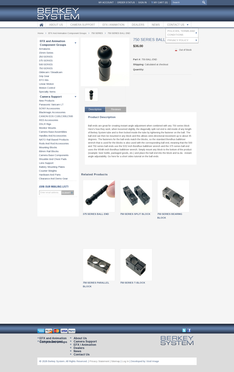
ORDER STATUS (126, 2)
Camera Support (51, 96)
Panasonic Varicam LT (51, 104)
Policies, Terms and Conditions (181, 33)
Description (95, 109)
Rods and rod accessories (54, 143)
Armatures (44, 49)
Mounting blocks (48, 147)
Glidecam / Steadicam (50, 72)
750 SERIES (46, 68)
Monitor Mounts (47, 128)
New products (46, 100)
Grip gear (44, 76)
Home (40, 33)
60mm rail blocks (49, 151)
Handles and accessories (52, 135)
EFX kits (44, 80)
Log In (125, 361)
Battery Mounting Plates (52, 167)
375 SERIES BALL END (96, 214)
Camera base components (54, 155)
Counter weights (48, 171)
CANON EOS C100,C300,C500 (56, 116)
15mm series (46, 52)
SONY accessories (49, 108)
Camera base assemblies (53, 132)
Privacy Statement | (100, 361)
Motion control (47, 88)
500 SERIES (46, 64)
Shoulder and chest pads (53, 159)
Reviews (116, 109)
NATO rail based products (54, 139)
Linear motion (46, 84)
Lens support (46, 163)
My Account (106, 2)
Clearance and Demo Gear (53, 178)
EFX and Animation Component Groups (53, 43)
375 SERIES (46, 60)
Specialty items (47, 91)
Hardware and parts (50, 174)
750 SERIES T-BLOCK (132, 282)
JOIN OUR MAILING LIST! (53, 186)
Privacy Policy (177, 40)
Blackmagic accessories (52, 112)
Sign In (142, 2)
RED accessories (48, 120)
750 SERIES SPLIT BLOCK (135, 214)
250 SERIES (46, 56)
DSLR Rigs (45, 124)
